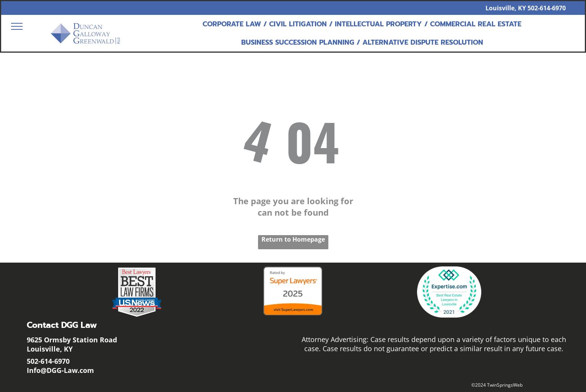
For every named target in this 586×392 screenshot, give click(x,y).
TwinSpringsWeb (505, 385)
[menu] (17, 26)
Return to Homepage (293, 239)
